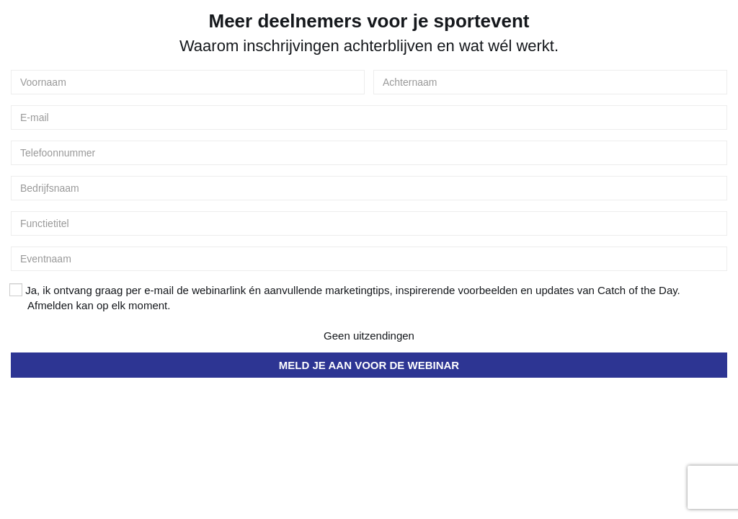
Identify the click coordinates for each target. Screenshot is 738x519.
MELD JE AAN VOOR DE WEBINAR (369, 365)
